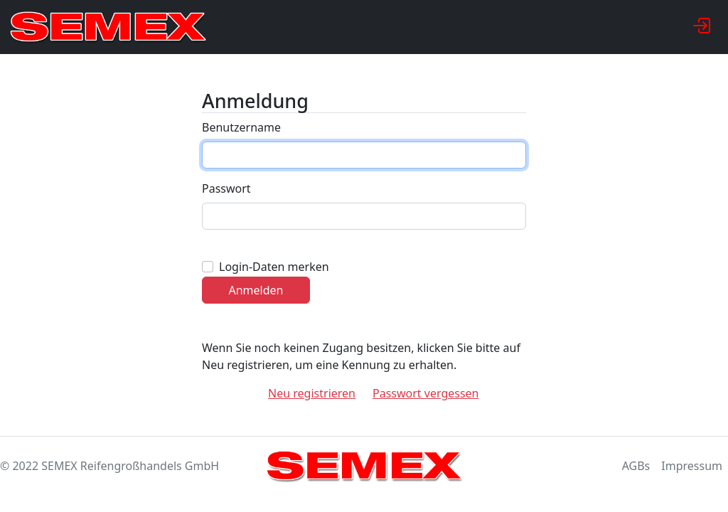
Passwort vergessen (426, 393)
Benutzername (241, 127)
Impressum (691, 466)
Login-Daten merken (274, 266)
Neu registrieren (311, 393)
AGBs (636, 466)
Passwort (226, 188)
